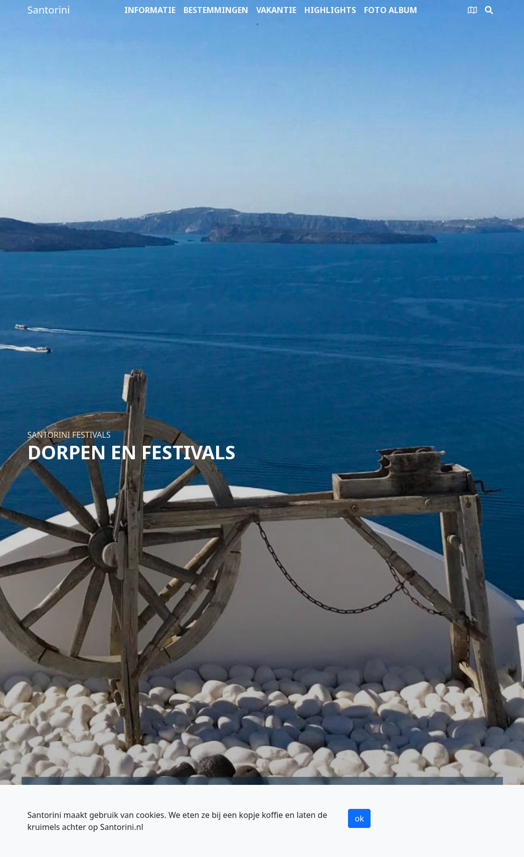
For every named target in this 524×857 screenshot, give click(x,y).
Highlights (330, 10)
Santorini (49, 10)
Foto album (390, 10)
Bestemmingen (216, 10)
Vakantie (276, 10)
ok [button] (359, 818)
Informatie (150, 10)
